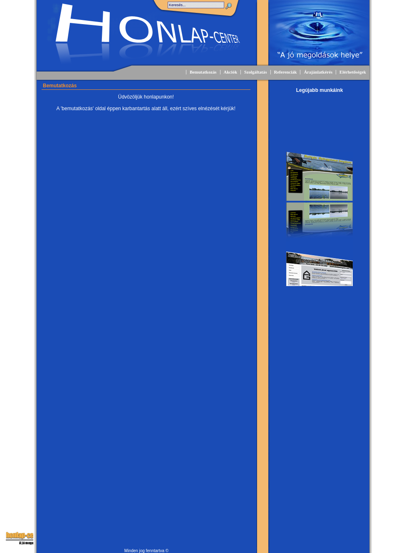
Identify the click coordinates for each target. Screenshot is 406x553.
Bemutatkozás (203, 72)
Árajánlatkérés (318, 72)
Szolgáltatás (255, 72)
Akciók (231, 72)
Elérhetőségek (352, 72)
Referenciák (285, 72)
